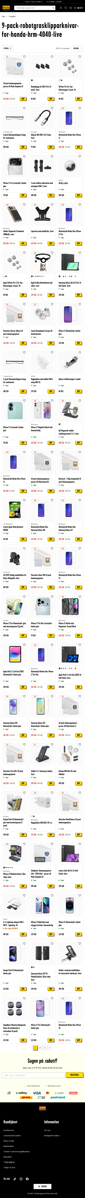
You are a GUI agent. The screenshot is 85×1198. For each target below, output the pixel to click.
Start (3, 16)
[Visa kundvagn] (71, 8)
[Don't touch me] (79, 668)
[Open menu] (78, 8)
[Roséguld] (75, 276)
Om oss (47, 1130)
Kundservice (9, 1130)
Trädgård (12, 16)
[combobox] (77, 48)
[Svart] (32, 80)
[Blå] (36, 276)
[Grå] (65, 276)
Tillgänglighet (9, 1162)
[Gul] (44, 276)
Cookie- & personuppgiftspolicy (17, 1151)
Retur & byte (9, 1141)
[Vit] (34, 80)
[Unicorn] (77, 668)
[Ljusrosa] (34, 276)
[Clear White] (67, 276)
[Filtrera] (8, 48)
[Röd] (38, 276)
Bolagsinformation (52, 1135)
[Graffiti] (73, 276)
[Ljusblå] (40, 276)
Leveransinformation (12, 1135)
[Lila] (42, 276)
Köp (23, 99)
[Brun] (6, 867)
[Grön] (63, 276)
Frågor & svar (9, 1167)
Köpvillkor (8, 1157)
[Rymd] (61, 276)
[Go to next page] (50, 1048)
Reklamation (9, 1146)
